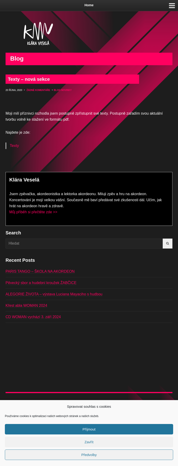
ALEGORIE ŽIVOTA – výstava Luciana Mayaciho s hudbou (54, 294)
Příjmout (89, 429)
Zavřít (89, 442)
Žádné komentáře (38, 90)
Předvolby (89, 455)
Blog (57, 90)
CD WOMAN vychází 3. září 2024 (33, 317)
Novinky (66, 90)
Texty (14, 145)
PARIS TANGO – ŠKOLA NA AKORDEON (40, 271)
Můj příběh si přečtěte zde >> (33, 212)
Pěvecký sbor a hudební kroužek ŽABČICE (41, 283)
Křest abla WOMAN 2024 (26, 305)
